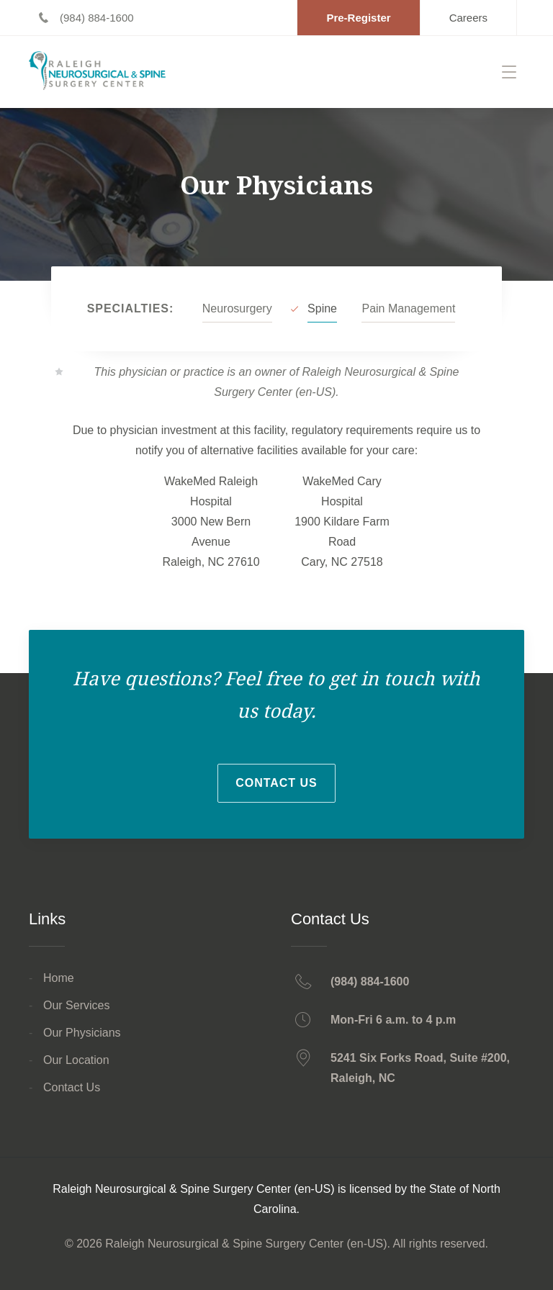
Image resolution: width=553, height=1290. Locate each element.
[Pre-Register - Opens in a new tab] (358, 17)
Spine (322, 308)
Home (58, 978)
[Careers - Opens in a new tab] (468, 17)
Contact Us (276, 783)
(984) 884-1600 (370, 981)
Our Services (76, 1005)
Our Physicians (82, 1033)
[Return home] (103, 71)
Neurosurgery (237, 308)
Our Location (76, 1060)
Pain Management (408, 308)
